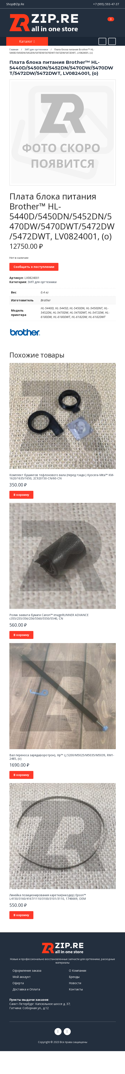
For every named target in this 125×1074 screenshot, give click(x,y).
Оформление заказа (27, 971)
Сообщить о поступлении (34, 267)
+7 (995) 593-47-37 (106, 4)
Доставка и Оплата (26, 989)
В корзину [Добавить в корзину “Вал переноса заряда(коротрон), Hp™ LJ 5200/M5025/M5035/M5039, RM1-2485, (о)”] (21, 775)
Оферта (18, 983)
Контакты (76, 989)
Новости (75, 983)
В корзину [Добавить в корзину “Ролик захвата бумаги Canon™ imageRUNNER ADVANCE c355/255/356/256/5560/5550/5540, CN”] (21, 635)
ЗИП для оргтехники (42, 282)
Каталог (26, 41)
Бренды (74, 977)
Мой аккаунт (22, 977)
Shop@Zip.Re (15, 4)
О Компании (77, 971)
